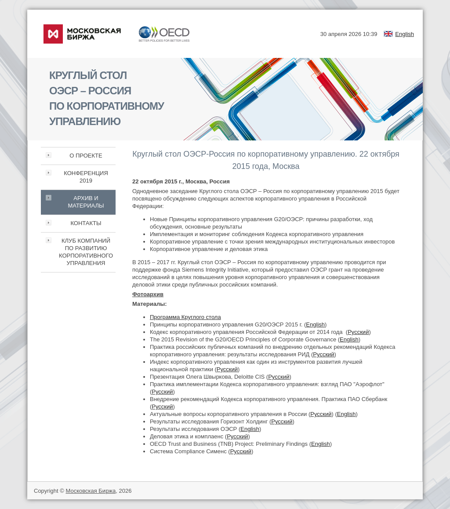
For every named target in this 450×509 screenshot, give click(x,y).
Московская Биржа (90, 490)
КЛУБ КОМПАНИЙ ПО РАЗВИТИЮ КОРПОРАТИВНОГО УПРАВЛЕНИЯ (86, 251)
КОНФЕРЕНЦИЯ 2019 (86, 177)
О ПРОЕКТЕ (85, 155)
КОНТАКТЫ (85, 223)
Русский (358, 332)
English (404, 34)
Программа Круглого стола (185, 317)
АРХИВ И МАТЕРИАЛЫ (86, 202)
